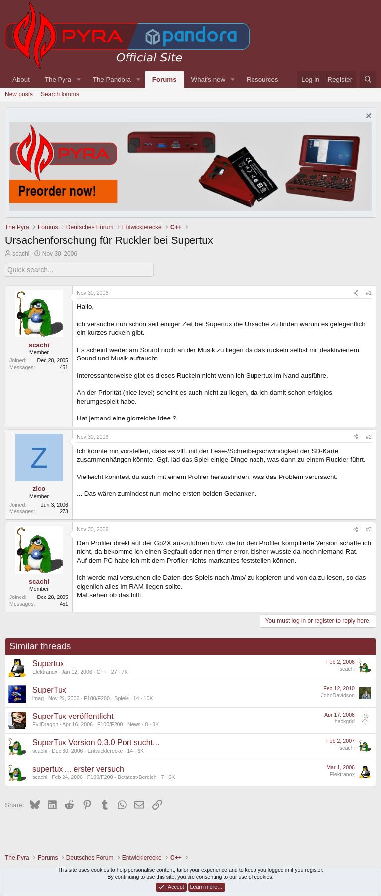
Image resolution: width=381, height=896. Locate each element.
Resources (262, 79)
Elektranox (44, 672)
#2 (369, 436)
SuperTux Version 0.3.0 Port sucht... (95, 742)
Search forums (60, 94)
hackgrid (345, 721)
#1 (369, 293)
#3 (369, 529)
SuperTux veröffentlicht (73, 716)
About (21, 79)
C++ (102, 672)
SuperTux (49, 689)
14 (136, 698)
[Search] (368, 79)
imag (38, 698)
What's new (208, 79)
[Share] (356, 293)
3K (155, 724)
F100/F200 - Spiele (106, 698)
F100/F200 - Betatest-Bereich (122, 777)
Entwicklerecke (105, 751)
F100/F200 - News (119, 724)
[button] (78, 79)
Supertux (48, 663)
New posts (19, 94)
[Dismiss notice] (367, 117)
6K (140, 751)
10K (148, 698)
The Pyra (58, 79)
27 (114, 672)
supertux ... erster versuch (78, 768)
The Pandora (112, 79)
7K (125, 672)
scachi (20, 253)
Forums (164, 79)
